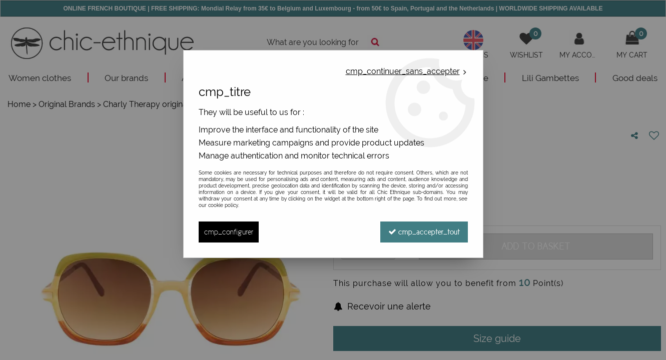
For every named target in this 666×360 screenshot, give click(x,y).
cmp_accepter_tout (424, 232)
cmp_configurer (228, 232)
